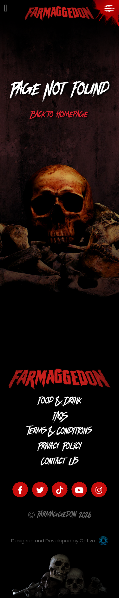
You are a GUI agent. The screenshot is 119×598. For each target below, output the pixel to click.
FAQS (59, 417)
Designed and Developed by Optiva (59, 540)
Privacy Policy (59, 447)
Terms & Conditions (60, 432)
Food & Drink (59, 402)
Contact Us (59, 462)
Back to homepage (59, 116)
